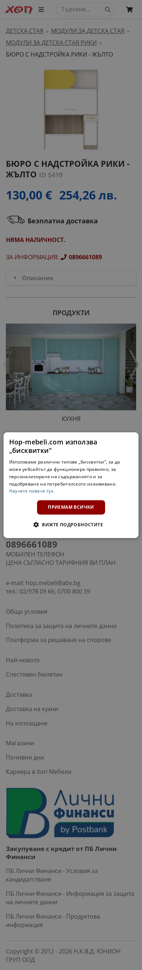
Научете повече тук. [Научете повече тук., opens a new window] (32, 491)
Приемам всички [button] (71, 507)
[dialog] (71, 485)
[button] (71, 524)
